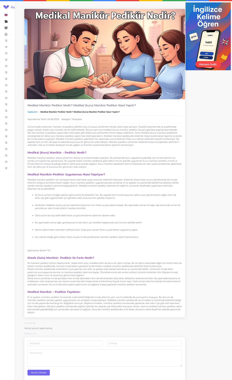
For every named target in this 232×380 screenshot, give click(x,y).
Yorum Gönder (58, 367)
